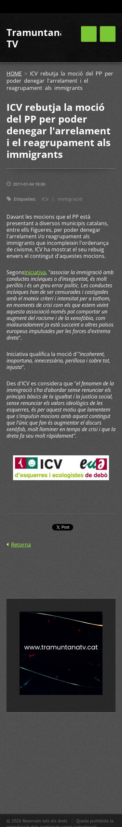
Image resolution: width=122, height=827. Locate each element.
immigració (70, 199)
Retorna (21, 544)
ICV (45, 199)
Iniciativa (35, 272)
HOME (14, 73)
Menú (107, 34)
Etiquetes (24, 199)
